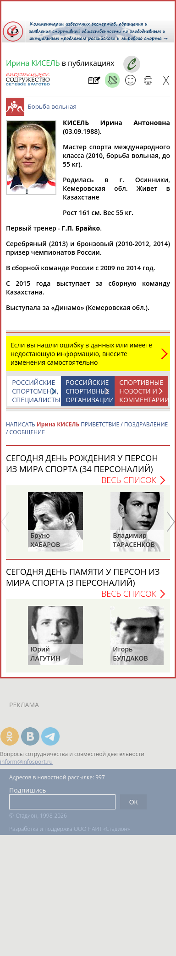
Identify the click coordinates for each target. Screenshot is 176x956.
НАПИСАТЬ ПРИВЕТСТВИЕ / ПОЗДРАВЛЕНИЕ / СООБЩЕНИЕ (87, 433)
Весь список (128, 484)
